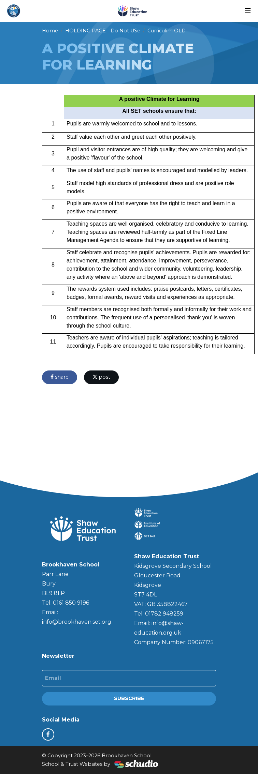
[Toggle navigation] (248, 11)
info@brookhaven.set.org (76, 622)
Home (50, 31)
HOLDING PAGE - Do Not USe (102, 31)
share (60, 377)
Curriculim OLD (166, 31)
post (101, 377)
